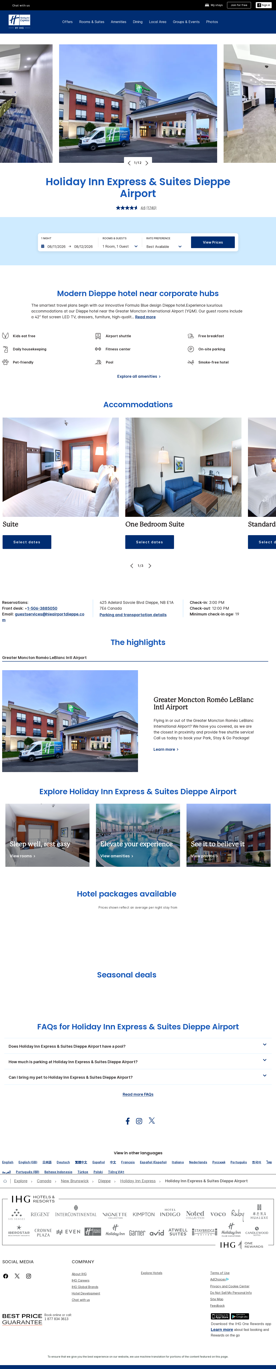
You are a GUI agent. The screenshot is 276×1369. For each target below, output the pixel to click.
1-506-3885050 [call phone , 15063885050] (42, 608)
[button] (264, 5)
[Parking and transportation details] (133, 615)
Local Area (157, 22)
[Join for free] (239, 5)
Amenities (118, 22)
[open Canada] (44, 1181)
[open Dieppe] (104, 1181)
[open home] (6, 1181)
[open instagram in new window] (137, 1121)
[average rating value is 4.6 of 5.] (131, 208)
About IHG (79, 1274)
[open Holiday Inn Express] (138, 1181)
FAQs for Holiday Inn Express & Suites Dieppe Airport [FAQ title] (138, 1026)
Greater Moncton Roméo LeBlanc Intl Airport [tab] (44, 658)
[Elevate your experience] (116, 857)
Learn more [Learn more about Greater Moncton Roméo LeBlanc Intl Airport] (164, 749)
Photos (212, 22)
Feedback (217, 1305)
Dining (138, 22)
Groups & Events (186, 22)
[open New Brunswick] (74, 1181)
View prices (213, 242)
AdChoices (219, 1279)
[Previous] (129, 163)
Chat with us (81, 1300)
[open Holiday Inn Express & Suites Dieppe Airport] (205, 1181)
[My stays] (214, 5)
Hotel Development (86, 1293)
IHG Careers (80, 1280)
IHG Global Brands (85, 1287)
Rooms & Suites (91, 22)
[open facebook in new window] (125, 1121)
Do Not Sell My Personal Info (231, 1292)
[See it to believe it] (203, 857)
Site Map (216, 1299)
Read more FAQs (138, 1094)
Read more (145, 317)
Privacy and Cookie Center (229, 1286)
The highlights (138, 643)
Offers (67, 22)
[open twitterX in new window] (149, 1121)
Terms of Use (220, 1273)
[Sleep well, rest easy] (22, 857)
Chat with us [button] (21, 5)
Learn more (222, 1329)
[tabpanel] (138, 721)
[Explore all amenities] (138, 377)
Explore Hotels (151, 1273)
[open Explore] (22, 1181)
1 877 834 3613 (56, 1319)
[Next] (146, 163)
